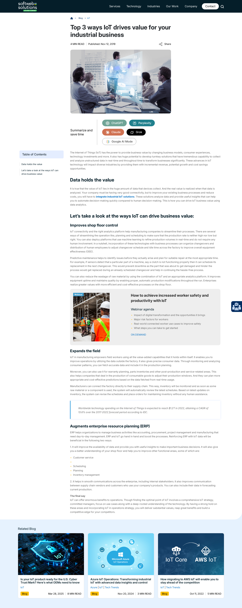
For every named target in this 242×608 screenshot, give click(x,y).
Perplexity (142, 123)
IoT (89, 18)
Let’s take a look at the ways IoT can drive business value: (39, 172)
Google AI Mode (119, 141)
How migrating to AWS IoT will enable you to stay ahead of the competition (190, 580)
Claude (113, 132)
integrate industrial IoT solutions (115, 196)
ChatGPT (114, 123)
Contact (210, 6)
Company (191, 6)
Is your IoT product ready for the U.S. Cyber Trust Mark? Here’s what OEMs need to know (50, 580)
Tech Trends (112, 587)
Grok (136, 132)
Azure (93, 587)
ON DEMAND (138, 334)
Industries (153, 6)
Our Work (172, 6)
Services (114, 6)
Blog (81, 18)
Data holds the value (31, 164)
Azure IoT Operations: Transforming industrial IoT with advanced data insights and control (120, 580)
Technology (133, 6)
